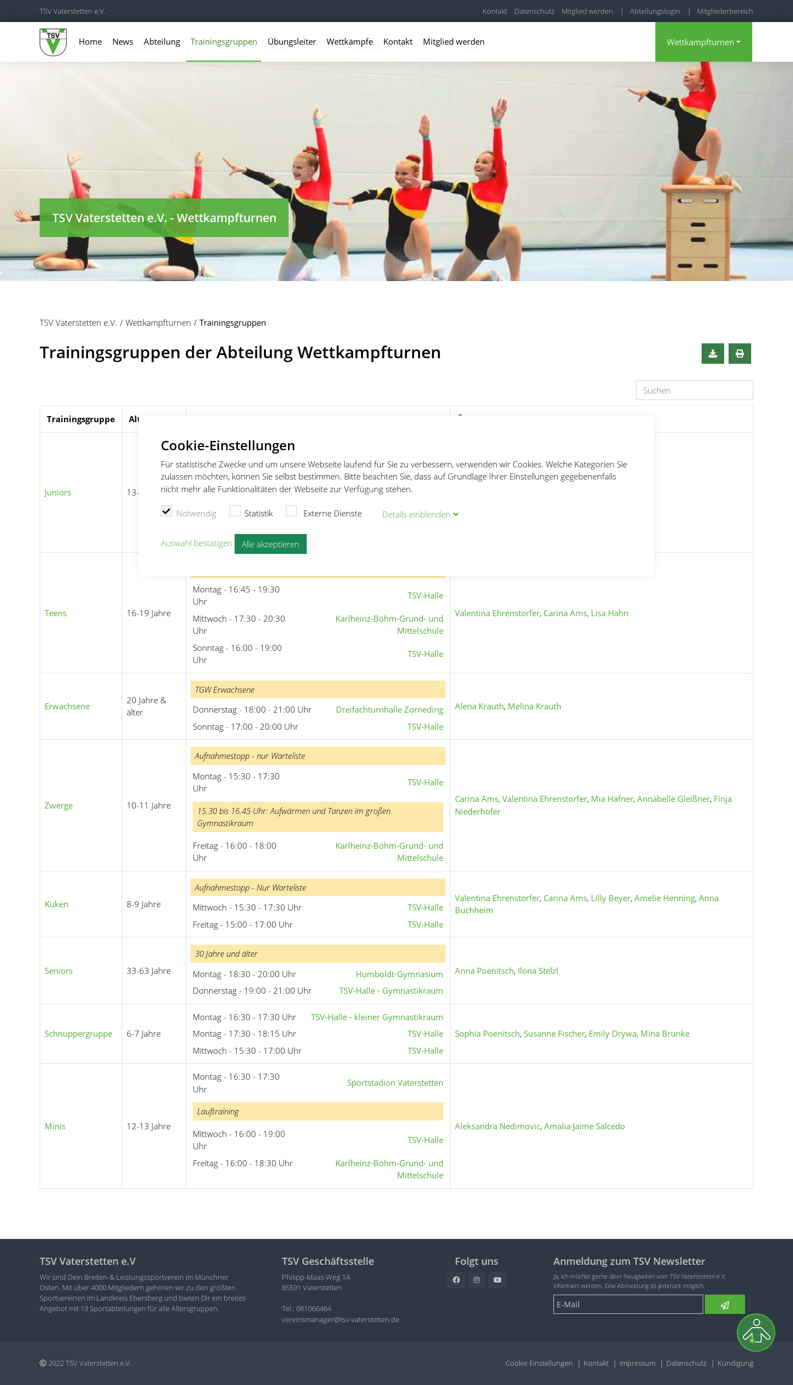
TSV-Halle (425, 595)
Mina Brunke (664, 1033)
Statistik (251, 512)
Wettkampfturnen (700, 41)
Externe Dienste (324, 512)
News (122, 41)
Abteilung (162, 41)
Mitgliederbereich (725, 11)
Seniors (59, 970)
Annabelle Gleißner (673, 798)
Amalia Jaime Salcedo (584, 1125)
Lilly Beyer (611, 897)
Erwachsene (67, 706)
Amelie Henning (664, 897)
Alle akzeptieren (271, 543)
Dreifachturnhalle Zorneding (389, 709)
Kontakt (494, 11)
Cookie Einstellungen (539, 1363)
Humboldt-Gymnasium (399, 973)
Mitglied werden (587, 11)
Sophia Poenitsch (487, 1033)
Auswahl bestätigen (196, 542)
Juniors (58, 492)
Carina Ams (565, 612)
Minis (55, 1125)
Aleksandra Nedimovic (497, 1125)
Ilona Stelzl (538, 970)
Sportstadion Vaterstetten (395, 1082)
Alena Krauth (479, 706)
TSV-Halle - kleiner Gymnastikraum (377, 1016)
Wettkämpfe (350, 41)
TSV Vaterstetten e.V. (73, 11)
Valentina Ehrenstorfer (497, 612)
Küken (56, 903)
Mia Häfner (612, 798)
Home (90, 41)
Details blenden (416, 513)
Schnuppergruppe (78, 1033)
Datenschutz (534, 11)
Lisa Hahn (609, 612)
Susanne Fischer (554, 1033)
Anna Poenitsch (484, 970)
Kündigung (735, 1363)
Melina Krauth (534, 706)
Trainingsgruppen (224, 41)
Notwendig (188, 512)
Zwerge (59, 805)
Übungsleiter (292, 41)
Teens (56, 612)
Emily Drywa (613, 1033)
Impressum (637, 1363)
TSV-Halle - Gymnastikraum (391, 990)
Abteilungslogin (655, 11)
